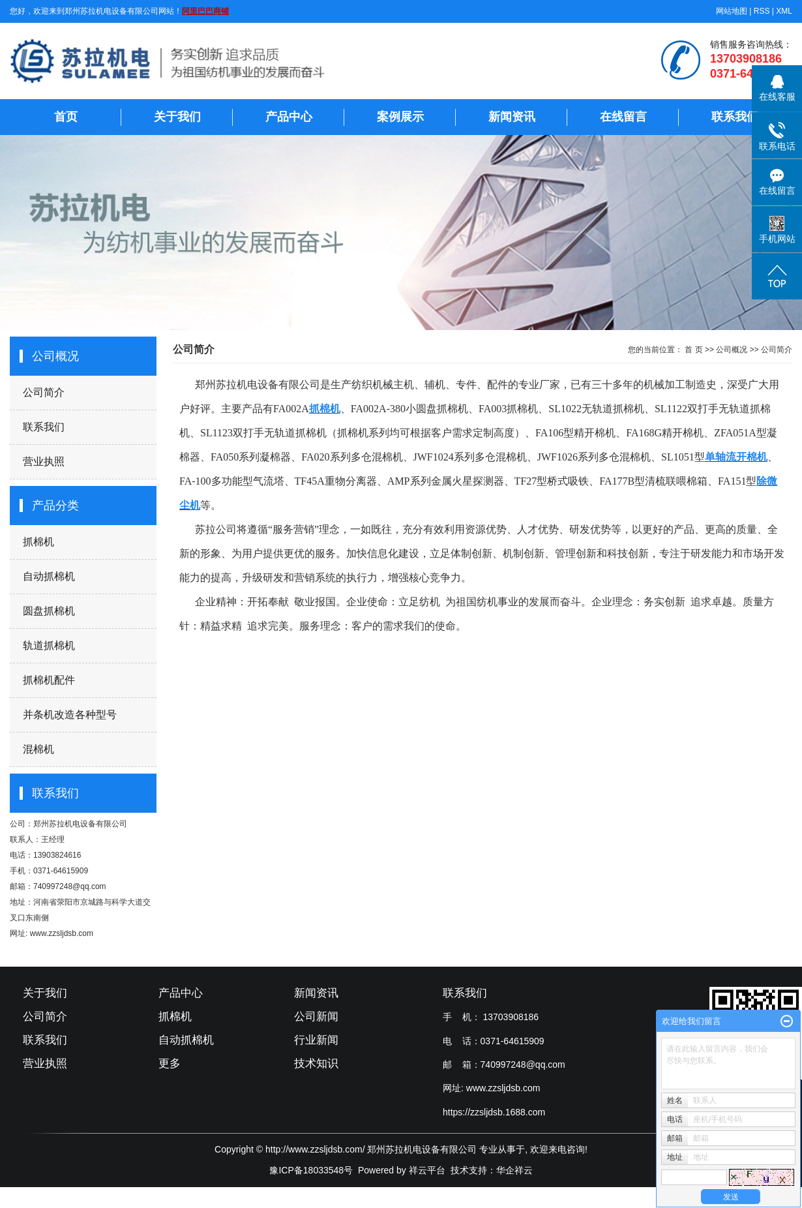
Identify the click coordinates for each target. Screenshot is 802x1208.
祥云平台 (427, 1170)
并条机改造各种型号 (70, 714)
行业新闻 (316, 1040)
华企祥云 (514, 1170)
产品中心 (288, 116)
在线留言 (623, 116)
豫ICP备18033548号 (311, 1170)
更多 (169, 1063)
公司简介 (44, 392)
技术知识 (316, 1063)
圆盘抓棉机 (49, 610)
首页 (66, 116)
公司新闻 (316, 1016)
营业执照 (44, 461)
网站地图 (731, 11)
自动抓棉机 (49, 576)
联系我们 (734, 116)
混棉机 (38, 749)
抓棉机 (38, 541)
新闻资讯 (511, 116)
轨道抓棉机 (49, 645)
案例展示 (400, 116)
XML (784, 11)
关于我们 (177, 116)
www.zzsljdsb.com (503, 1088)
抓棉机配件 (49, 680)
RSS (762, 11)
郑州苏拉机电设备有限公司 (80, 823)
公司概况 (731, 349)
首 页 (693, 349)
